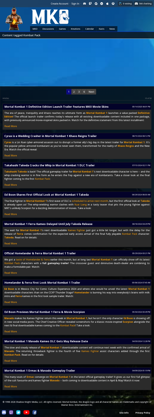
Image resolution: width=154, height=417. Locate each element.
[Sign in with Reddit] (101, 3)
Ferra (20, 233)
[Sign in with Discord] (84, 3)
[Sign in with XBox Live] (113, 3)
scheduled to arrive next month (90, 201)
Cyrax (7, 142)
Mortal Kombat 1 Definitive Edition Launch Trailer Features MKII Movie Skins (56, 106)
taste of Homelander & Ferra (33, 259)
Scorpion (128, 321)
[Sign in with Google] (96, 3)
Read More (10, 126)
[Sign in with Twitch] (90, 3)
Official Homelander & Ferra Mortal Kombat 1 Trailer (40, 253)
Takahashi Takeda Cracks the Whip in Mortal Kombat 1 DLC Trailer (49, 165)
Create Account (59, 3)
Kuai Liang (80, 204)
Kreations (75, 28)
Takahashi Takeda (15, 171)
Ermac (30, 377)
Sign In (75, 3)
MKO (34, 28)
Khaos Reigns (126, 146)
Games (62, 28)
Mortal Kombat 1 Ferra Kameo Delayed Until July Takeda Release (48, 224)
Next (91, 91)
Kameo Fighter (76, 230)
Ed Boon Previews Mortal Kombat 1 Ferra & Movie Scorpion (44, 312)
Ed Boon (9, 289)
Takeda (145, 201)
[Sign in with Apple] (107, 3)
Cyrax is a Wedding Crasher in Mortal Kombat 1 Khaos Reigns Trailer (50, 136)
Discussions (48, 28)
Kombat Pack (42, 178)
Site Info (124, 412)
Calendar (89, 28)
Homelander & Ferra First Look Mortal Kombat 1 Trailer (42, 282)
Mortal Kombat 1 (96, 113)
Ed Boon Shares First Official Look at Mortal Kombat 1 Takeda (46, 194)
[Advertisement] (77, 61)
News (112, 28)
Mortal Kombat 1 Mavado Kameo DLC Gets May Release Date (46, 341)
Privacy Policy (143, 412)
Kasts (101, 28)
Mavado (9, 318)
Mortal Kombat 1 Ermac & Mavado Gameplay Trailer (39, 370)
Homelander (81, 292)
